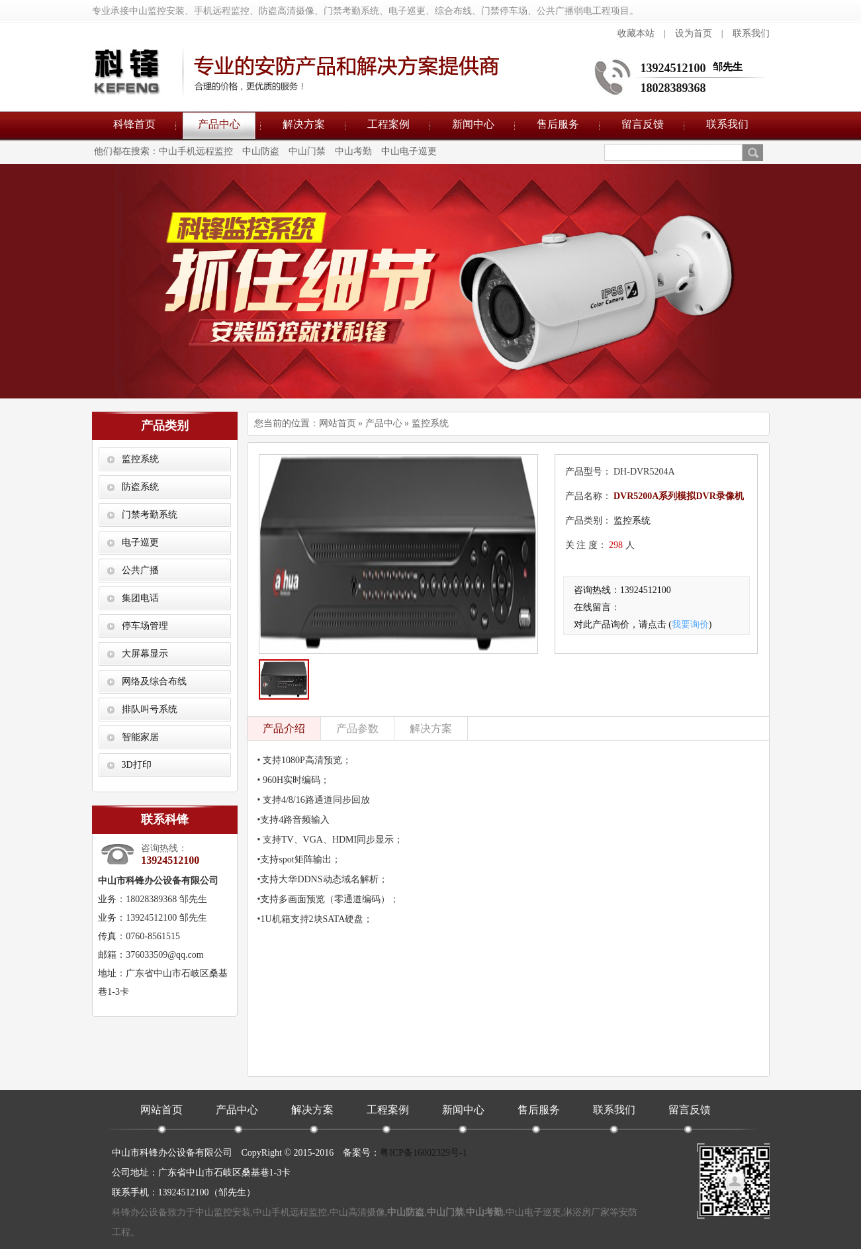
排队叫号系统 (149, 709)
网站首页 (337, 423)
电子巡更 (140, 542)
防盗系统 (140, 487)
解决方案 (304, 124)
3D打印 (137, 765)
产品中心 (219, 124)
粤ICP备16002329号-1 (423, 1153)
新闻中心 (473, 124)
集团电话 (140, 598)
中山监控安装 (223, 1212)
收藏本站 (636, 33)
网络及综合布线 (154, 681)
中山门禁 (307, 151)
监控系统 (140, 459)
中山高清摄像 (357, 1212)
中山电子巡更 (409, 151)
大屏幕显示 (145, 654)
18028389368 (673, 88)
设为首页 (693, 33)
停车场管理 (145, 626)
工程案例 (388, 124)
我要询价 (690, 624)
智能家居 (140, 737)
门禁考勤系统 (149, 515)
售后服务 (558, 124)
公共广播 (140, 570)
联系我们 (751, 33)
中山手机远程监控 (196, 151)
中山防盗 (260, 151)
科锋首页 (134, 124)
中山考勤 (353, 151)
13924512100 (673, 68)
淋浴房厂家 (586, 1212)
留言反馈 (642, 124)
